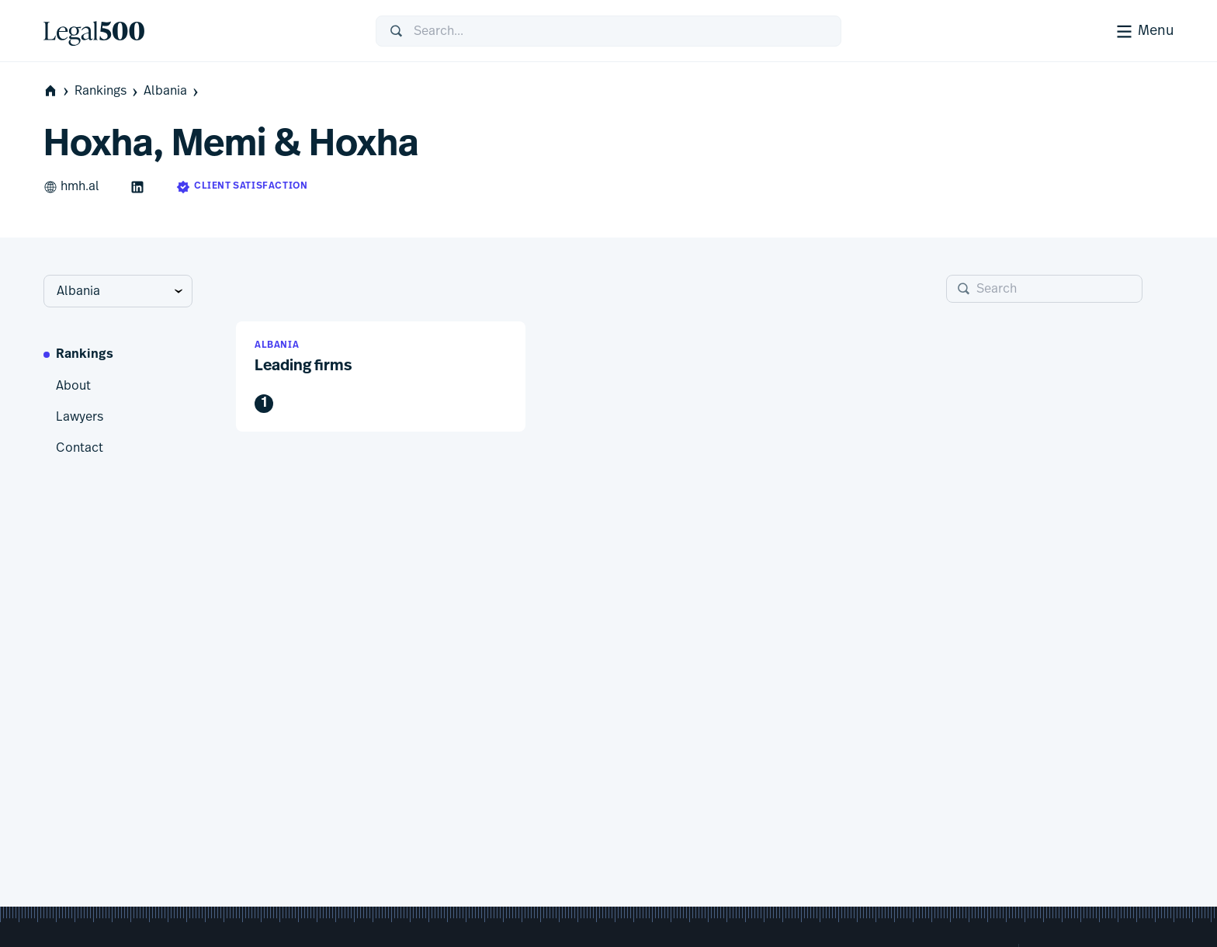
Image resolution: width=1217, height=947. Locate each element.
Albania (172, 91)
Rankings (107, 91)
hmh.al (71, 187)
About (73, 386)
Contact (79, 448)
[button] (381, 377)
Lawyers (79, 417)
